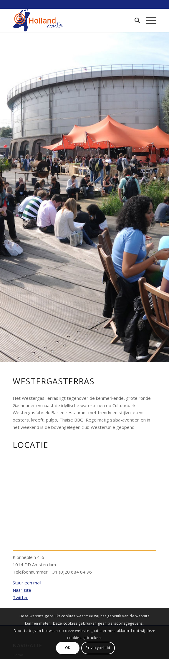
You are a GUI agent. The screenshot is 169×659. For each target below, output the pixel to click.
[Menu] (148, 20)
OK (67, 647)
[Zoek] (134, 20)
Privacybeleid (98, 647)
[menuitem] (134, 20)
